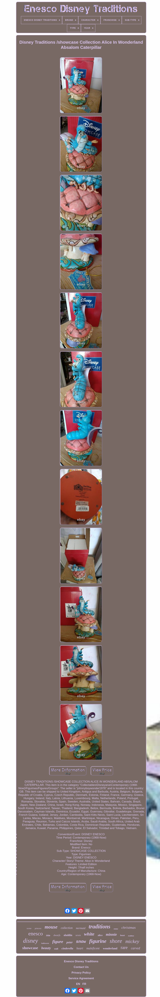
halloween (45, 943)
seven (78, 935)
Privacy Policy (81, 972)
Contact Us (81, 967)
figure (57, 941)
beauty (46, 948)
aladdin (68, 935)
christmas (128, 927)
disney (30, 941)
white (89, 934)
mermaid (80, 928)
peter (69, 942)
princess (38, 928)
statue (116, 929)
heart (79, 948)
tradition (131, 936)
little (48, 935)
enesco (35, 934)
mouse (51, 927)
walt (56, 948)
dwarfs (56, 935)
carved (135, 948)
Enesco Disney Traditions (81, 961)
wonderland (110, 948)
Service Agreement (81, 978)
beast (122, 935)
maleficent (93, 948)
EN (78, 984)
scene (29, 928)
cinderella (67, 948)
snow (81, 941)
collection (67, 928)
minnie (111, 934)
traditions (99, 927)
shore (116, 941)
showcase (30, 948)
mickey (132, 941)
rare (124, 947)
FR (84, 984)
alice (100, 935)
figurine (97, 941)
